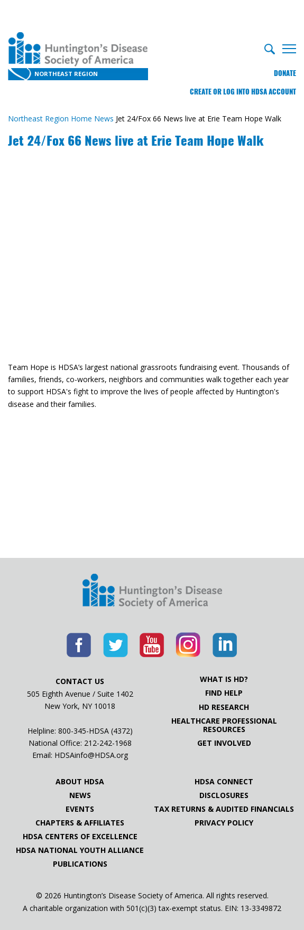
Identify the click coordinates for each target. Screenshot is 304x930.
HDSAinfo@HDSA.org (91, 755)
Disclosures (223, 795)
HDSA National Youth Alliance (80, 850)
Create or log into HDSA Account (243, 91)
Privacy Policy (224, 823)
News (80, 795)
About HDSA (80, 781)
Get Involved (224, 743)
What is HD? (224, 679)
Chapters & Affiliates (79, 823)
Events (80, 809)
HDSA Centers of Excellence (80, 836)
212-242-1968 (108, 743)
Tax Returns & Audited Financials (224, 809)
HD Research (224, 707)
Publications (80, 864)
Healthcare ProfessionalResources (224, 725)
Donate (285, 73)
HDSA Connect (224, 781)
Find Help (224, 693)
